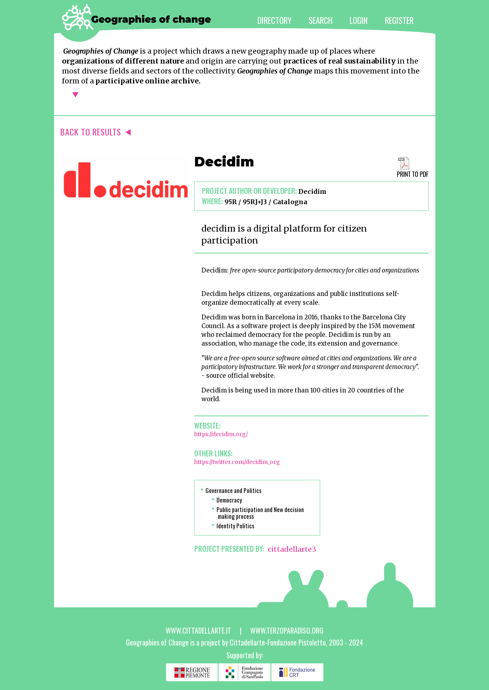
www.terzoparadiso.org (286, 630)
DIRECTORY (274, 20)
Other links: (213, 453)
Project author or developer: (249, 191)
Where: (212, 201)
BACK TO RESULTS (95, 132)
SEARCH (320, 20)
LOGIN (359, 20)
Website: (207, 425)
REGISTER (399, 20)
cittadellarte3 (292, 549)
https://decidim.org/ (221, 434)
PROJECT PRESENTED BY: (229, 548)
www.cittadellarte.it (198, 630)
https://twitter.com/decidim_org (237, 462)
